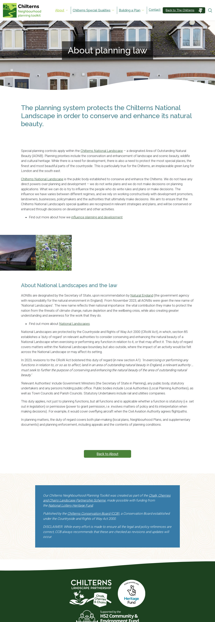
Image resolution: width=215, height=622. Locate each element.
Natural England (141, 295)
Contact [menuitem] (155, 10)
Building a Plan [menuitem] (129, 10)
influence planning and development (97, 217)
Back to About (107, 454)
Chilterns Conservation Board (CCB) (93, 513)
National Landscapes (74, 324)
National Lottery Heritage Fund (70, 505)
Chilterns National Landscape (102, 151)
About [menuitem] (59, 10)
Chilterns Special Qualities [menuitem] (91, 10)
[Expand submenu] (66, 10)
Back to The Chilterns (180, 10)
